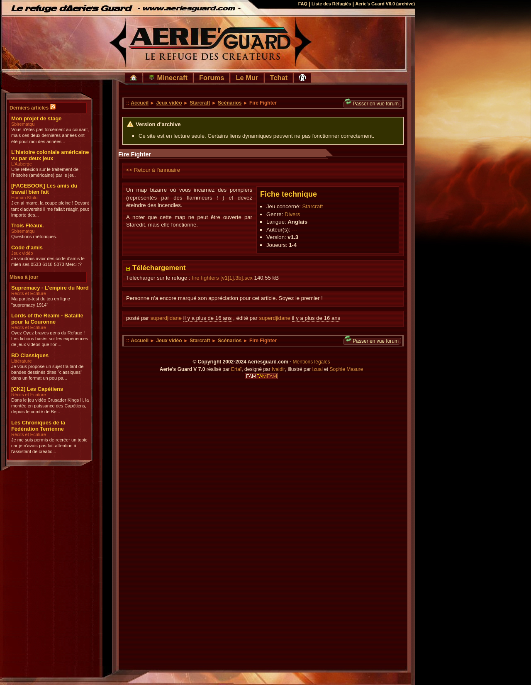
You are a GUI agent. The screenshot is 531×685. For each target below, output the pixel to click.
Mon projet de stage (36, 118)
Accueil (140, 103)
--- (294, 230)
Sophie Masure (346, 369)
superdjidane (166, 318)
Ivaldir (278, 369)
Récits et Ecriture (28, 293)
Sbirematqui (23, 124)
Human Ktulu (24, 197)
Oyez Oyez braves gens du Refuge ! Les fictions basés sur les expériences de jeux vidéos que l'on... (49, 338)
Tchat (279, 77)
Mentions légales (311, 362)
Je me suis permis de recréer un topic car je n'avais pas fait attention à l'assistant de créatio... (49, 445)
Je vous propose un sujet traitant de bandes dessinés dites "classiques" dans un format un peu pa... (47, 372)
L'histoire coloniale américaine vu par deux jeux (50, 155)
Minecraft (168, 77)
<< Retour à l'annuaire (153, 170)
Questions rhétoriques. (34, 236)
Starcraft (200, 103)
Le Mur (247, 77)
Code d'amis (27, 247)
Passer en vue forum (372, 103)
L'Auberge (21, 163)
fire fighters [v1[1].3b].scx (222, 278)
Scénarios (229, 103)
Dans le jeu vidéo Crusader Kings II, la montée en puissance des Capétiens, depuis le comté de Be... (50, 405)
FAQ (302, 3)
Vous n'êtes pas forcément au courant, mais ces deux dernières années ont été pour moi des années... (50, 135)
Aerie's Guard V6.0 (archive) (385, 3)
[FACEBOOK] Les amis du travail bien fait (44, 189)
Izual (317, 369)
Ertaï (236, 369)
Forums (211, 77)
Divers (292, 214)
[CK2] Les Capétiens (37, 389)
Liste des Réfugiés (331, 3)
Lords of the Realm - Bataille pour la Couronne (47, 318)
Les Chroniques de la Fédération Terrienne (38, 425)
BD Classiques (30, 355)
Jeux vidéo (22, 253)
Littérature (21, 360)
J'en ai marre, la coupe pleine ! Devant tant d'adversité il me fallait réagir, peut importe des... (50, 208)
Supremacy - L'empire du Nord (50, 288)
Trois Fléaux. (27, 225)
